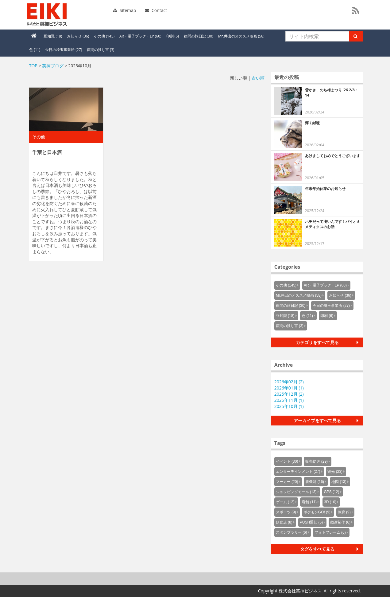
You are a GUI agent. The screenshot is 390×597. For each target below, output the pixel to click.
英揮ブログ (53, 66)
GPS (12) (331, 492)
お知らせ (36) (78, 36)
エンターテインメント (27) (298, 471)
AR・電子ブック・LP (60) (140, 36)
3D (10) (330, 502)
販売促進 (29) (316, 461)
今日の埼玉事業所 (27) (63, 49)
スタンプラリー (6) (291, 532)
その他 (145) (104, 36)
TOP (33, 66)
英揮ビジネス (69, 15)
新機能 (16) (314, 482)
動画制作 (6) (340, 522)
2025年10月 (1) (289, 406)
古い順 (258, 78)
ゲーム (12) (285, 502)
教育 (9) (344, 512)
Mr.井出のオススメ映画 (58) (241, 36)
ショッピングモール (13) (296, 492)
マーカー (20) (287, 482)
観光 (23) (334, 471)
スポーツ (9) (286, 512)
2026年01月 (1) (289, 388)
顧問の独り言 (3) (100, 49)
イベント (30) (287, 461)
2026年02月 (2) (289, 382)
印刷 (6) (172, 36)
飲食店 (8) (284, 522)
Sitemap (124, 10)
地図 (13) (338, 482)
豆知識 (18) (53, 36)
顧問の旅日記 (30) (198, 36)
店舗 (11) (309, 502)
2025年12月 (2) (289, 394)
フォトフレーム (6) (330, 532)
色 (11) (34, 49)
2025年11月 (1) (289, 400)
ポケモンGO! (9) (316, 512)
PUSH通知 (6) (311, 522)
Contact (156, 10)
